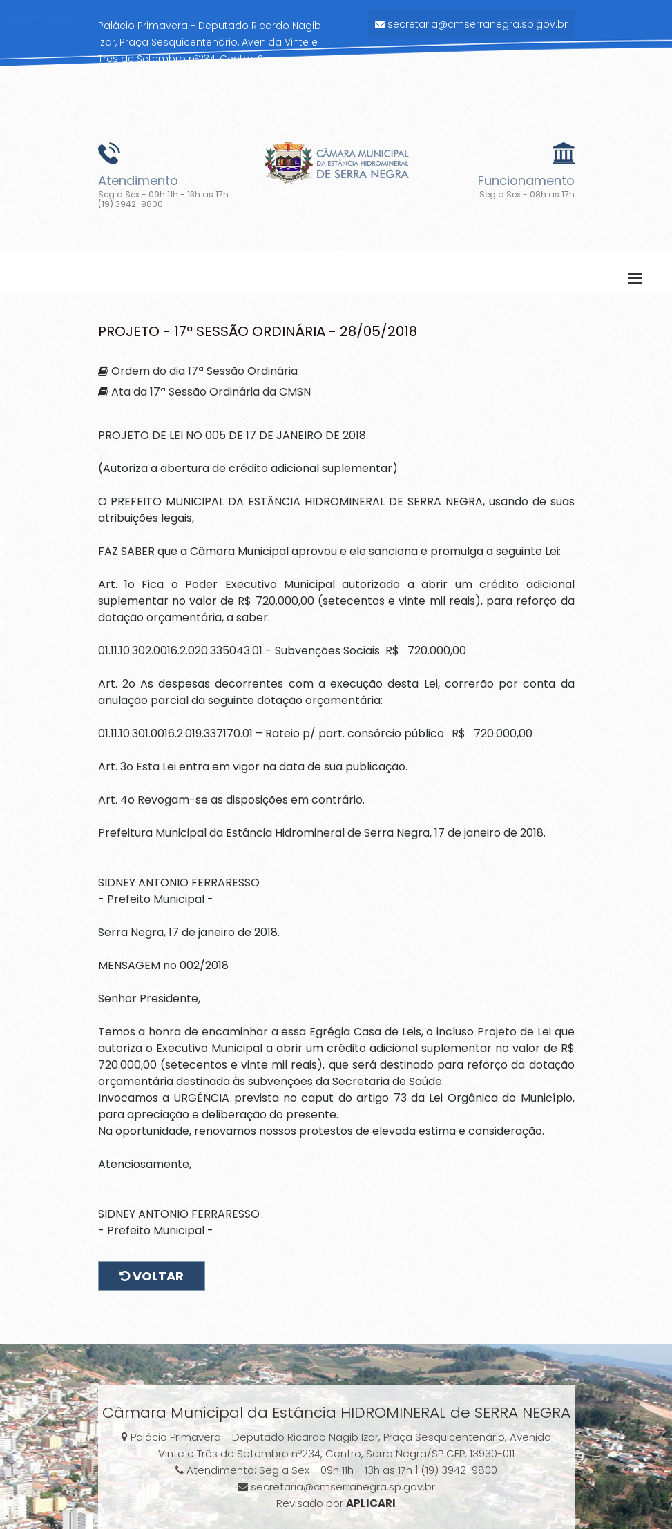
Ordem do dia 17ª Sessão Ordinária (204, 371)
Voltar (151, 1276)
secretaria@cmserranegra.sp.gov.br (471, 24)
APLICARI (371, 1503)
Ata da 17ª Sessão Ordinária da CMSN (211, 392)
